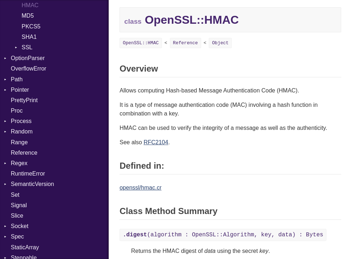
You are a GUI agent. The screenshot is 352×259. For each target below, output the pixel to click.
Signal (19, 205)
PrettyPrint (24, 100)
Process (21, 121)
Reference (24, 153)
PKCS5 (31, 26)
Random (21, 131)
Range (19, 142)
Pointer (20, 90)
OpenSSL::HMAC (141, 43)
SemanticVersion (32, 184)
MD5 (28, 16)
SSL (27, 47)
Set (15, 195)
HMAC (30, 5)
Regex (19, 163)
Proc (17, 111)
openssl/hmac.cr (140, 188)
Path (17, 79)
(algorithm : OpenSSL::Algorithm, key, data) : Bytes (223, 235)
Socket (19, 226)
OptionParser (28, 58)
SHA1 (29, 37)
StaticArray (25, 247)
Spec (17, 236)
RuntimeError (28, 174)
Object (220, 43)
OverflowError (28, 68)
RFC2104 (156, 142)
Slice (17, 216)
